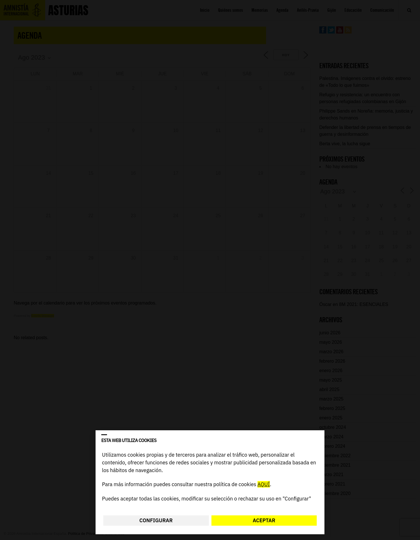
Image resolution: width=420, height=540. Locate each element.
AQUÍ (263, 484)
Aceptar (264, 520)
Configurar (156, 520)
